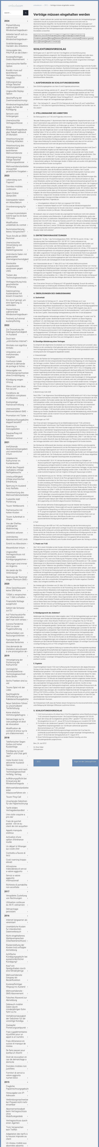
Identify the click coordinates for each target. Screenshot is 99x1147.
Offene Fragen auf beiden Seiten (15, 909)
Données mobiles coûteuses (16, 138)
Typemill (38, 1128)
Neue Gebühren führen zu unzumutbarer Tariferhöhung (16, 517)
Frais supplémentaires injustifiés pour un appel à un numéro (16, 755)
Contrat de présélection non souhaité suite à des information (16, 849)
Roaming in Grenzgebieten (16, 312)
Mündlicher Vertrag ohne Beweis (15, 893)
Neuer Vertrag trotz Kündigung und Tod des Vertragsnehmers (15, 882)
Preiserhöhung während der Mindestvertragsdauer (16, 25)
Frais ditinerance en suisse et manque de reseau (16, 762)
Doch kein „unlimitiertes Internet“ (14, 246)
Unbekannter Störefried (14, 1015)
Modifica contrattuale (53, 42)
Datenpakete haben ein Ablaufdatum (14, 147)
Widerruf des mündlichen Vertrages (15, 898)
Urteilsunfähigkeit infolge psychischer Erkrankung (15, 347)
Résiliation (58, 38)
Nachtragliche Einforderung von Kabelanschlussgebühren (16, 510)
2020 (6, 426)
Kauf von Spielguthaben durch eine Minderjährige (15, 705)
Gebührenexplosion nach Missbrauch (15, 1010)
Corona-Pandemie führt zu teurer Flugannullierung (16, 459)
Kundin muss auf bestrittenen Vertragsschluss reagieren (16, 60)
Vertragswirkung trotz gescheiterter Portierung (15, 207)
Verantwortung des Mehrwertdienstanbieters (15, 358)
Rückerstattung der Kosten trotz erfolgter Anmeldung (16, 690)
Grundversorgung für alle (15, 151)
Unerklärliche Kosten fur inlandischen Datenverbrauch (15, 676)
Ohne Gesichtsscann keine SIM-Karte (16, 430)
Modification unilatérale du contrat (16, 164)
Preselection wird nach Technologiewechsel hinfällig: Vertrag (14, 564)
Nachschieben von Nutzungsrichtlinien (13, 464)
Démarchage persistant (14, 661)
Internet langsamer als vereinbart (14, 669)
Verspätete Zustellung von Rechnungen (15, 651)
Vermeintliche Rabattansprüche (12, 1092)
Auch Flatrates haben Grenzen (14, 1077)
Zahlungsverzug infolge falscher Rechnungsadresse (16, 66)
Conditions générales (41, 38)
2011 (6, 1082)
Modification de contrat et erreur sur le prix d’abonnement (15, 536)
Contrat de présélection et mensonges (15, 1034)
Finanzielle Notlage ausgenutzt (13, 442)
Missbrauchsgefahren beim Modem (16, 915)
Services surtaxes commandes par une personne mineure (13, 974)
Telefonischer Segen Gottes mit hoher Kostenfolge (16, 547)
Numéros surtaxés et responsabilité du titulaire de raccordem (16, 981)
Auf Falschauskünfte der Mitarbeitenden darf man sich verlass (15, 452)
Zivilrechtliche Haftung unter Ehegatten (16, 1109)
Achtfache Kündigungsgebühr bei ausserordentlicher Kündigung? (14, 698)
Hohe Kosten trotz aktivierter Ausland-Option (16, 558)
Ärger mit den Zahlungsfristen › (85, 763)
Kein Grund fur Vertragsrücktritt (12, 1060)
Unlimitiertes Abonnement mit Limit (15, 390)
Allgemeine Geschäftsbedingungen (45, 35)
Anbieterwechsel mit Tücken (16, 996)
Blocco (36, 42)
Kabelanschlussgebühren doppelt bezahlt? (15, 308)
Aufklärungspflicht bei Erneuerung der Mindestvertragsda (14, 572)
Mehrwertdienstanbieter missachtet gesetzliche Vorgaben (15, 126)
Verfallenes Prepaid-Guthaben (13, 1114)
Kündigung (68, 35)
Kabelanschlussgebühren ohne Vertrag (15, 1086)
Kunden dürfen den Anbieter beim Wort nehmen (16, 926)
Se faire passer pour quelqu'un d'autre (13, 767)
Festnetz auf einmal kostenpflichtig (13, 229)
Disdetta (42, 42)
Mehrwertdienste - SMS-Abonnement (15, 722)
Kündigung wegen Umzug (15, 277)
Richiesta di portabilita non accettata (16, 642)
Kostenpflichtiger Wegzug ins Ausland (15, 716)
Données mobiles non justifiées (14, 778)
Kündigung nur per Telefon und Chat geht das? (16, 552)
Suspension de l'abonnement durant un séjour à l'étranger (16, 1029)
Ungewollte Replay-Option (15, 71)
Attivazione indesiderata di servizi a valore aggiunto (15, 630)
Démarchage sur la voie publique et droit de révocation (14, 529)
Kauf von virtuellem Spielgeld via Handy (17, 1066)
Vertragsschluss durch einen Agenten (16, 820)
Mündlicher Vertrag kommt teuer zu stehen (16, 1098)
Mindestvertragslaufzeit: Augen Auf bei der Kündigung (15, 82)
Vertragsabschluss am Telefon (14, 1005)
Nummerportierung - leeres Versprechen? (16, 169)
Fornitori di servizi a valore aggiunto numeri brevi (15, 784)
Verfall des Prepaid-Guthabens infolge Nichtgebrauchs (13, 340)
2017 (6, 646)
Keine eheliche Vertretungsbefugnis (13, 522)
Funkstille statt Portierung (15, 363)
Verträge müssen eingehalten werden (13, 1044)
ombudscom (37, 5)
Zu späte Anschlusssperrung (16, 877)
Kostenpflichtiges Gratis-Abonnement (15, 50)
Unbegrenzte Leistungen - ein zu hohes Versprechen (15, 939)
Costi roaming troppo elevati (16, 626)
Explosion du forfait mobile (16, 961)
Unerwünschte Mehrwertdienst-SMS (14, 298)
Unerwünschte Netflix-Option (16, 54)
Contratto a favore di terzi (15, 622)
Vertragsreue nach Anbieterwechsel (13, 921)
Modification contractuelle (71, 38)
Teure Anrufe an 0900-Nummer (14, 175)
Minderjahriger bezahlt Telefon (14, 904)
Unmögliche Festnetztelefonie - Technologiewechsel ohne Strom (15, 494)
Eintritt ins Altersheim (14, 394)
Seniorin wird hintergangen (16, 88)
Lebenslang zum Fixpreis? (15, 135)
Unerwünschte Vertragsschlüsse (12, 93)
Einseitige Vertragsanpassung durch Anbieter (15, 868)
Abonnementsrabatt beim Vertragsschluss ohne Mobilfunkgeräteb (15, 813)
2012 (46, 5)
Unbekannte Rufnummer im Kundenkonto (16, 334)
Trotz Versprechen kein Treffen (14, 825)
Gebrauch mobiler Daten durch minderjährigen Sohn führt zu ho (16, 734)
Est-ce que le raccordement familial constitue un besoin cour (16, 856)
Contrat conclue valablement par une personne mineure (16, 949)
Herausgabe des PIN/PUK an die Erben (16, 44)
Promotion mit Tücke (14, 303)
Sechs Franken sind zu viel (16, 501)
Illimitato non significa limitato (14, 252)
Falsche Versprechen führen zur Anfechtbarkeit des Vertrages (16, 933)
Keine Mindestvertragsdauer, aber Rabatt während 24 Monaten (16, 99)
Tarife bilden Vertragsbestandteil (13, 593)
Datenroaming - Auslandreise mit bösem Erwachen (17, 212)
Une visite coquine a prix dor (16, 598)
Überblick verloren (12, 385)
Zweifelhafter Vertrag (14, 888)
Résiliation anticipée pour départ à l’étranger (15, 842)
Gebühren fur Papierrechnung (12, 992)
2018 (6, 542)
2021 (6, 322)
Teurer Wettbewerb (13, 366)
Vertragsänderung (78, 35)
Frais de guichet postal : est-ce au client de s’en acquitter (16, 603)
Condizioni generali (87, 38)
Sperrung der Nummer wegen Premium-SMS (14, 421)
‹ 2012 (37, 762)
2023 (6, 131)
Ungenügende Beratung (14, 873)
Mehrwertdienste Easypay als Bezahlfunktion (15, 711)
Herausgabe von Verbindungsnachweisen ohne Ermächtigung (15, 271)
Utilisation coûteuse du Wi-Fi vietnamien (16, 657)
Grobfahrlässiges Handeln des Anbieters (15, 38)
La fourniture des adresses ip (17, 965)
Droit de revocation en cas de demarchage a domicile (16, 773)
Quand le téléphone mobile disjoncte (16, 1023)
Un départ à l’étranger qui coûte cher (15, 618)
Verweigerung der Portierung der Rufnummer (16, 487)
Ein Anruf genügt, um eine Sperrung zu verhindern (15, 218)
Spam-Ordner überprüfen (15, 142)
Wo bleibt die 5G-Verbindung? (12, 416)
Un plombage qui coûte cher (16, 1018)
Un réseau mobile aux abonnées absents (14, 836)
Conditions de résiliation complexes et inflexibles (15, 287)
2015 (6, 789)
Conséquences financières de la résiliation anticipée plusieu (16, 955)
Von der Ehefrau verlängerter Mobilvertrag (16, 380)
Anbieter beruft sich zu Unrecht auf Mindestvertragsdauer (14, 32)
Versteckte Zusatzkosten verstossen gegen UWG (15, 195)
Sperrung (61, 35)
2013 (6, 987)
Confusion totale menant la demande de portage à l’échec (16, 264)
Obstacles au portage (14, 944)
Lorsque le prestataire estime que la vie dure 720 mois (15, 157)
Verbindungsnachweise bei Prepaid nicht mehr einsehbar (16, 806)
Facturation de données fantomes (15, 470)
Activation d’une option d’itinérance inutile (14, 612)
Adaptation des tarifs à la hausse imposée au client (15, 831)
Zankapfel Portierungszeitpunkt (14, 748)
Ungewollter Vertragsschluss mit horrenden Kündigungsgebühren (16, 404)
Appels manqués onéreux (15, 607)
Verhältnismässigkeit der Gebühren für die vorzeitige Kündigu (16, 742)
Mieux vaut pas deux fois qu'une (15, 282)
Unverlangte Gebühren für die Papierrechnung (15, 588)
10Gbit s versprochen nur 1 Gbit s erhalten (16, 436)
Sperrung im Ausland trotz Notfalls (15, 352)
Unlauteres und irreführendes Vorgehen (14, 257)
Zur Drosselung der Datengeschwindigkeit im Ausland (15, 239)
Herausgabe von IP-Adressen (13, 799)
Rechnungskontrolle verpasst (13, 1072)
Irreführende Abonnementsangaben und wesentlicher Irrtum (16, 327)
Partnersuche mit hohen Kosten (15, 371)
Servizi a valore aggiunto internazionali (15, 636)
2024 (6, 21)
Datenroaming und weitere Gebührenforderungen (16, 1055)
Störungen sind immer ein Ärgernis (15, 410)
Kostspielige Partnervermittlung (13, 293)
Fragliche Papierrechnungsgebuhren (16, 793)
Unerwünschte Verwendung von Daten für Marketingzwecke (16, 181)
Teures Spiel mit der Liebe (15, 504)
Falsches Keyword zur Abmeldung (14, 728)
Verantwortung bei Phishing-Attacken (16, 106)
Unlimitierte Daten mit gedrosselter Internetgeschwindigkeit (15, 189)
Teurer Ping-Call (12, 583)
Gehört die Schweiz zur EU (16, 446)
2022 (6, 234)
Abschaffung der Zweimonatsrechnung (14, 76)
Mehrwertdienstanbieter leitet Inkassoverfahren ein (15, 579)
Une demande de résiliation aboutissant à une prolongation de (16, 476)
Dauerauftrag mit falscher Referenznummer (15, 317)
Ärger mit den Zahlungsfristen (12, 1049)
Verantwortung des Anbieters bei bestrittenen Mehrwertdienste (15, 112)
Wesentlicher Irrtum (13, 398)
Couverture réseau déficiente (16, 1000)
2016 (6, 665)
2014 (6, 862)
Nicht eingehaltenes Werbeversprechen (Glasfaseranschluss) (14, 684)
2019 (6, 482)
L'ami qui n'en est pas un (15, 968)
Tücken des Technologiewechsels (14, 201)
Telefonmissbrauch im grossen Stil (14, 1103)
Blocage (51, 38)
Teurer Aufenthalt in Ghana (16, 376)
